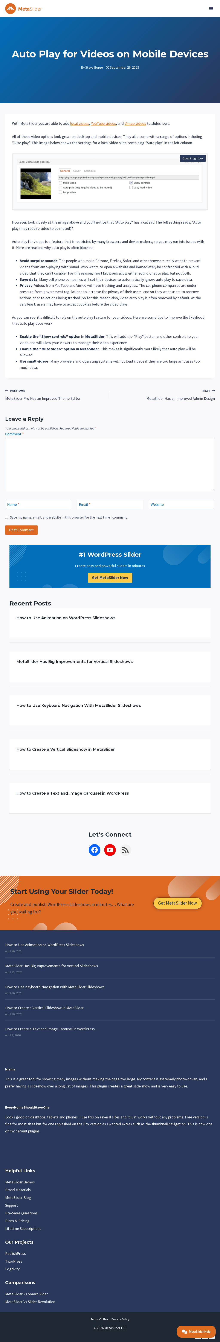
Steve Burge (94, 67)
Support (11, 1205)
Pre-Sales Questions (21, 1213)
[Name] (38, 504)
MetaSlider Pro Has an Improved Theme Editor (55, 394)
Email (84, 504)
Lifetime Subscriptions (23, 1228)
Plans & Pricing (17, 1220)
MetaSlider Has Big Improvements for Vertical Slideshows (74, 662)
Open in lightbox (192, 158)
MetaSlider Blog (18, 1197)
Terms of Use (99, 1319)
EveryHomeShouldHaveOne (27, 1107)
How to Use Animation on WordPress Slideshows (65, 618)
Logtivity (12, 1268)
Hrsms (10, 1069)
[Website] (182, 504)
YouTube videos (103, 123)
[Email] (110, 504)
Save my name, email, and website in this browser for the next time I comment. (69, 517)
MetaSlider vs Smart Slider (26, 1293)
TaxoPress (13, 1261)
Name (13, 504)
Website (157, 504)
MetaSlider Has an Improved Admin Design (164, 394)
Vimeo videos (135, 123)
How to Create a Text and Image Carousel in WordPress (72, 793)
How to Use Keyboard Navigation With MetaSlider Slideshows (78, 705)
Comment (14, 433)
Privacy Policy (120, 1319)
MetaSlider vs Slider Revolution (30, 1301)
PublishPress (15, 1253)
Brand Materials (18, 1189)
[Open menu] (211, 8)
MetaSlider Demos (20, 1182)
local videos (79, 123)
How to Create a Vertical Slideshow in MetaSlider (65, 749)
